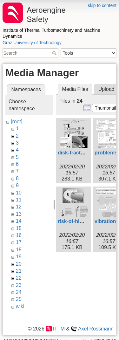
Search (55, 53)
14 (19, 221)
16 (19, 235)
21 (19, 271)
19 (19, 256)
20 (19, 264)
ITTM (59, 328)
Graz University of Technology (32, 42)
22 (19, 278)
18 (19, 249)
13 (19, 214)
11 (19, 199)
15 (19, 228)
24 (19, 292)
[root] (16, 121)
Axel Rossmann (96, 328)
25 (19, 299)
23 (19, 285)
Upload (106, 89)
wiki (20, 306)
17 (19, 242)
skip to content (102, 5)
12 (19, 206)
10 (19, 192)
